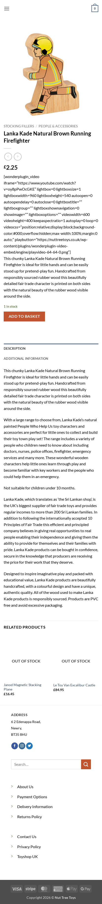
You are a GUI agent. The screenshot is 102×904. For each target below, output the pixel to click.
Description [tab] (15, 348)
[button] (7, 8)
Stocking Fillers (19, 126)
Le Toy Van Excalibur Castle (74, 685)
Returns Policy (29, 816)
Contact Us (26, 836)
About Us (25, 786)
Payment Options (32, 796)
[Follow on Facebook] (14, 745)
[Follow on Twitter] (29, 745)
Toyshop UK (27, 856)
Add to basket (24, 316)
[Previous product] (17, 156)
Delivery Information (35, 806)
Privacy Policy (29, 846)
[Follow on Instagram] (22, 745)
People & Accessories (58, 126)
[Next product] (8, 156)
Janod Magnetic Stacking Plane (22, 687)
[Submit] (86, 764)
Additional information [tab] (26, 359)
